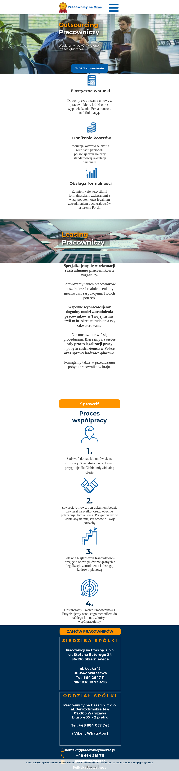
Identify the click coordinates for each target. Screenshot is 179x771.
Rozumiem (91, 767)
